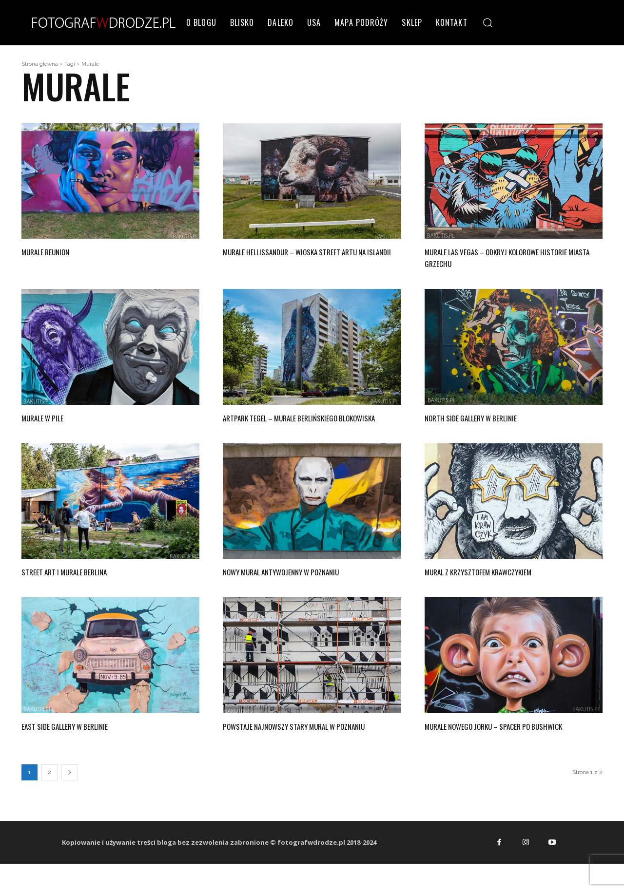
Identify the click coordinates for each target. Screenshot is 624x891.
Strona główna (39, 64)
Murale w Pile (49, 417)
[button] (487, 22)
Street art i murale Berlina (78, 582)
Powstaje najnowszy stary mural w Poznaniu (297, 743)
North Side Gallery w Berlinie (485, 417)
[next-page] (69, 796)
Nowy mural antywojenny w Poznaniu (301, 582)
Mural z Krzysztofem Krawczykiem (497, 582)
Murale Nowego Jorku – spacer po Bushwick (495, 743)
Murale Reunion (53, 251)
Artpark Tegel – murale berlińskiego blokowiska (299, 423)
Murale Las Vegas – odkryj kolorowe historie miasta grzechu (502, 257)
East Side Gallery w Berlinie (78, 737)
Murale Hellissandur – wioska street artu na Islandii (301, 257)
